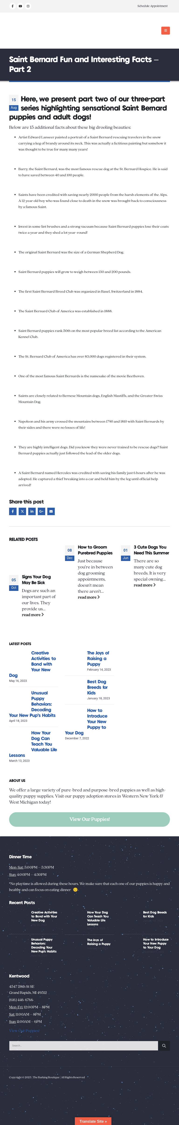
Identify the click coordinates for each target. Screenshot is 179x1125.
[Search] (164, 1046)
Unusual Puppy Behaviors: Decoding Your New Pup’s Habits (32, 704)
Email (51, 511)
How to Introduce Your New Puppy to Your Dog (156, 943)
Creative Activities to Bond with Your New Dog (32, 664)
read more (33, 615)
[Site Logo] (23, 30)
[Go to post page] (33, 557)
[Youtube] (20, 6)
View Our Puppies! (89, 819)
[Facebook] (12, 6)
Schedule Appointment (153, 6)
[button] (165, 31)
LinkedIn (32, 511)
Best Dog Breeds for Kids (97, 687)
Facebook (13, 511)
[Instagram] (28, 6)
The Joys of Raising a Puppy (98, 659)
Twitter (22, 511)
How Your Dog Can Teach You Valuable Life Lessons (33, 744)
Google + (41, 511)
